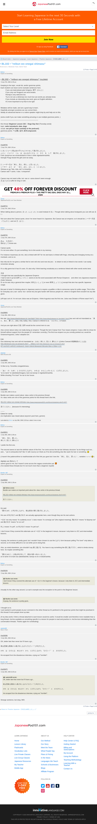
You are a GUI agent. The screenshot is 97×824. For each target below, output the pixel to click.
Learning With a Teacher (70, 764)
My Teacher (18, 765)
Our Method (45, 741)
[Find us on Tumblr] (57, 786)
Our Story (44, 744)
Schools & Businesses (49, 765)
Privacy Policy (41, 51)
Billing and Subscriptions (69, 749)
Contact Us (68, 769)
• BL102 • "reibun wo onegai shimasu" (23, 63)
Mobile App (18, 768)
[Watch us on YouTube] (48, 786)
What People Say (48, 751)
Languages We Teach (49, 761)
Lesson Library (20, 744)
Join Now (48, 39)
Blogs (43, 768)
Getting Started (70, 744)
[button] (93, 4)
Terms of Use (33, 51)
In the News (45, 758)
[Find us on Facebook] (53, 786)
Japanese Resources (22, 761)
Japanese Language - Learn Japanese (25, 59)
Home (16, 741)
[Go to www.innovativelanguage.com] (48, 809)
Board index (7, 59)
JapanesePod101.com (76, 815)
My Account (68, 753)
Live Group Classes (22, 758)
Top (95, 134)
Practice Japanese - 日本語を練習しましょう (54, 59)
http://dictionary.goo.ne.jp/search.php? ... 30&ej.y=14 (20, 344)
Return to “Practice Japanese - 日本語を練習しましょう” (19, 709)
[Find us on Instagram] (43, 791)
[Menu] (4, 4)
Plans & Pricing (47, 754)
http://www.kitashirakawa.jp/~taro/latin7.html (23, 318)
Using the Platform (71, 756)
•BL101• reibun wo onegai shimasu (13, 402)
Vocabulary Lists (20, 751)
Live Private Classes (22, 754)
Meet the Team (47, 748)
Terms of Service (74, 819)
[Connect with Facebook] (62, 47)
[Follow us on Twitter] (43, 786)
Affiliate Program (47, 771)
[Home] (46, 6)
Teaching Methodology (72, 760)
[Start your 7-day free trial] (22, 786)
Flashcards (18, 748)
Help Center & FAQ (71, 741)
